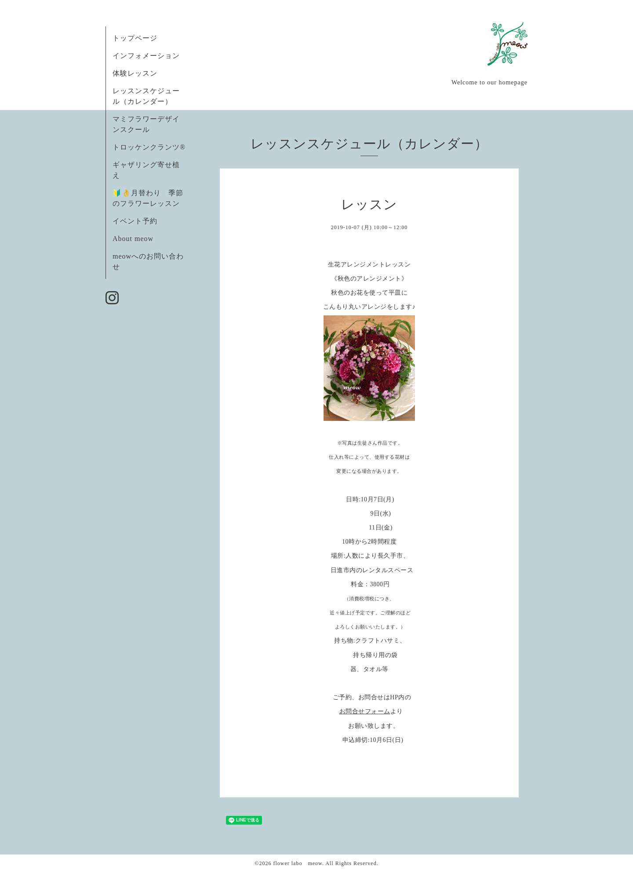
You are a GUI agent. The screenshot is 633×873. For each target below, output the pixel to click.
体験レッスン (135, 73)
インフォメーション (146, 55)
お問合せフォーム (364, 711)
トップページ (135, 38)
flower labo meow (297, 863)
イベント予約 (135, 221)
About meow (133, 238)
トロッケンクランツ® (149, 147)
